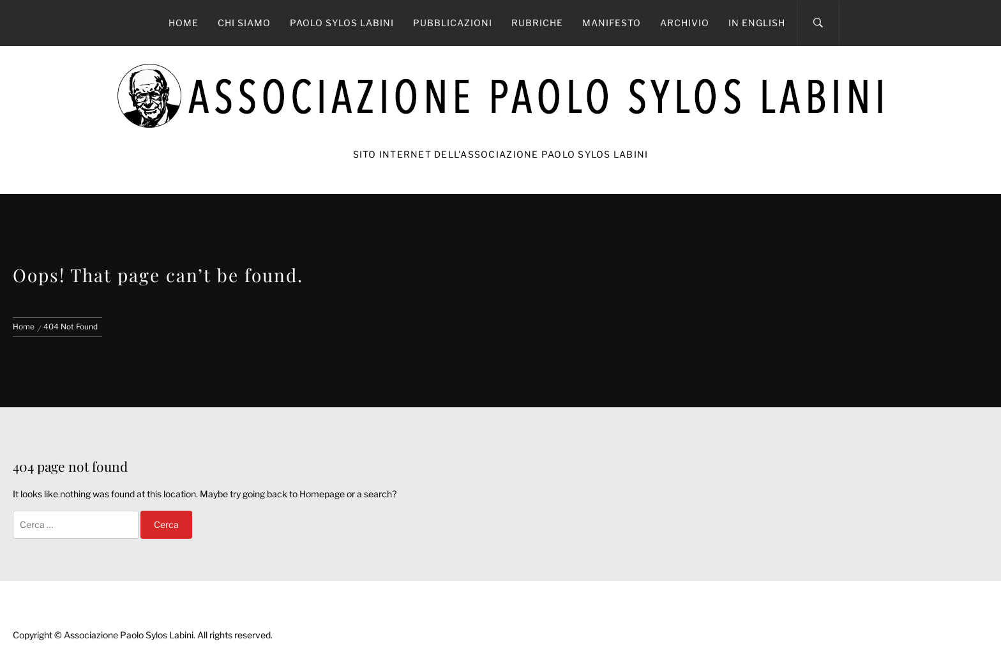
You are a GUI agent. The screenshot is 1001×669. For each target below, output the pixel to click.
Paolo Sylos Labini (342, 22)
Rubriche (537, 22)
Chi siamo (244, 22)
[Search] (818, 23)
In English (756, 22)
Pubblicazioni (452, 22)
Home (184, 22)
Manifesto (611, 22)
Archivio (684, 22)
